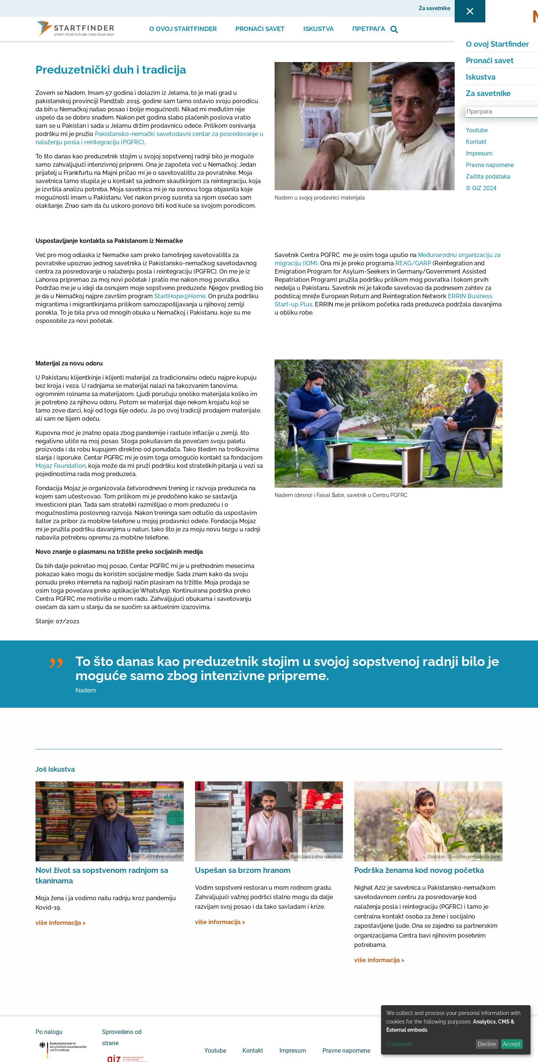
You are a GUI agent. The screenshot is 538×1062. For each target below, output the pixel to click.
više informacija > (60, 922)
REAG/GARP (413, 263)
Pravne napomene (346, 1050)
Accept (511, 1044)
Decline (487, 1044)
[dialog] (456, 1030)
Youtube (215, 1050)
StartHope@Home (179, 296)
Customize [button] (399, 1044)
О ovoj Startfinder (183, 29)
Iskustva (318, 29)
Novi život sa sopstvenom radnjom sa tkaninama (101, 875)
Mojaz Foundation (60, 465)
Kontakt (252, 1050)
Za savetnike (434, 8)
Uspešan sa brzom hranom (243, 870)
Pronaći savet (260, 29)
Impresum (292, 1050)
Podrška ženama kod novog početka (418, 870)
